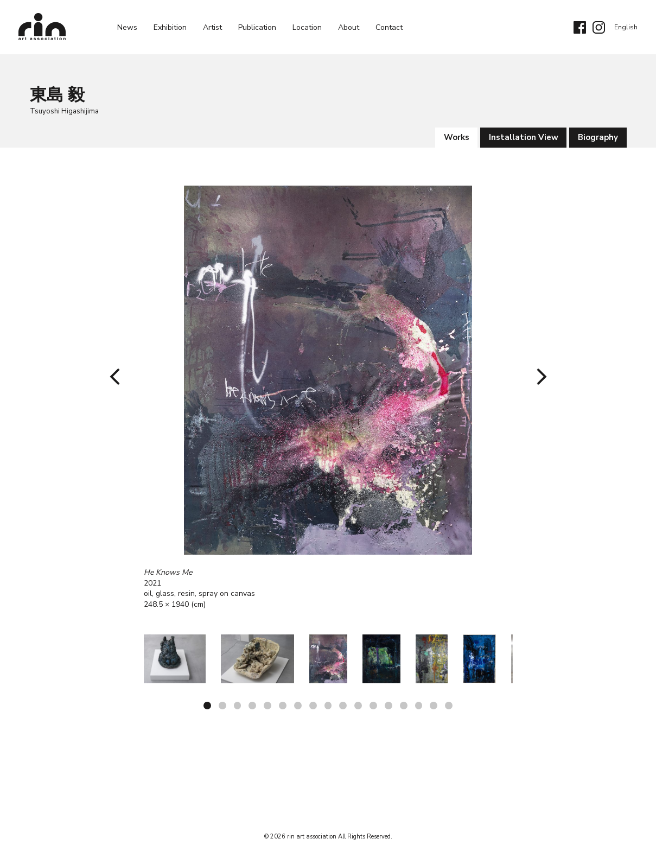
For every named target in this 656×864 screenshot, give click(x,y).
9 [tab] (328, 705)
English (626, 27)
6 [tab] (282, 705)
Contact (389, 27)
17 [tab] (450, 705)
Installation (523, 137)
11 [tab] (358, 705)
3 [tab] (237, 705)
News (127, 27)
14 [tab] (404, 705)
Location (307, 27)
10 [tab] (343, 705)
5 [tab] (267, 705)
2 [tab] (222, 705)
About (348, 27)
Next (538, 376)
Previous (118, 376)
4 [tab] (252, 705)
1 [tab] (207, 705)
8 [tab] (313, 705)
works (455, 137)
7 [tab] (298, 705)
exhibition (170, 27)
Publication (257, 27)
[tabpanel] (328, 397)
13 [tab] (389, 705)
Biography (598, 137)
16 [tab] (434, 705)
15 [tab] (419, 705)
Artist (212, 27)
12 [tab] (374, 705)
